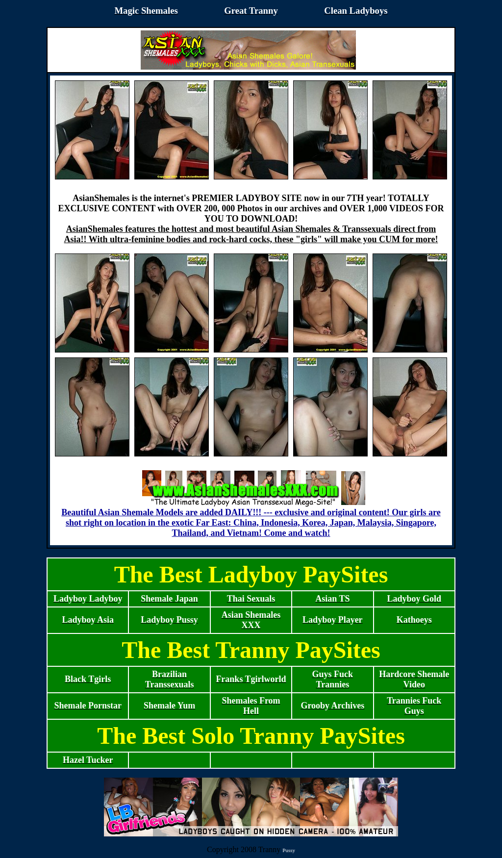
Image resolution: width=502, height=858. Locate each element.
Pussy (288, 850)
